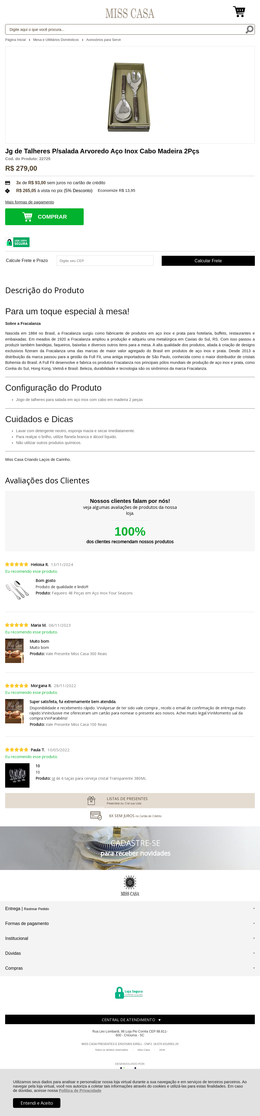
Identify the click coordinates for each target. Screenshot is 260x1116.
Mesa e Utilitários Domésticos (56, 40)
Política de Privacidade (80, 1090)
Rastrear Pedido (36, 909)
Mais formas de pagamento (29, 202)
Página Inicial (16, 40)
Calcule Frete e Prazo (27, 260)
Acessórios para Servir (103, 40)
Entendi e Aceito (37, 1103)
